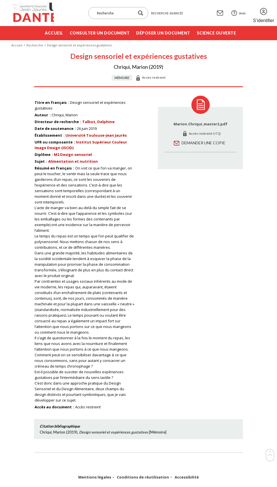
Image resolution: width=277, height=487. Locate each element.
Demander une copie (203, 142)
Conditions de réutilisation (143, 477)
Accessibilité (187, 477)
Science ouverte (216, 33)
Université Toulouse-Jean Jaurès (96, 135)
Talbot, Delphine (98, 121)
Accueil (54, 33)
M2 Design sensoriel (73, 154)
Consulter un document (100, 33)
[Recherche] (114, 13)
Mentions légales (94, 477)
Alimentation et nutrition (73, 161)
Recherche (34, 45)
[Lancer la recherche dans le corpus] (141, 13)
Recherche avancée (167, 13)
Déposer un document (163, 33)
